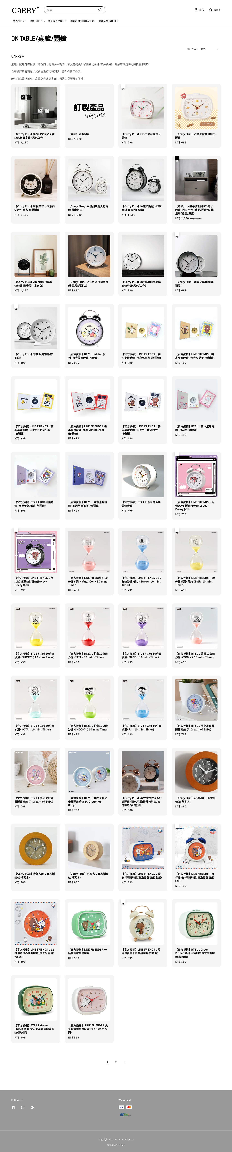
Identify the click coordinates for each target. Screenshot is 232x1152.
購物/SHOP (36, 21)
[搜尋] (100, 10)
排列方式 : (192, 48)
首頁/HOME (19, 21)
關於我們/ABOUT (57, 21)
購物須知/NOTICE (108, 21)
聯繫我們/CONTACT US (82, 21)
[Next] (124, 1062)
